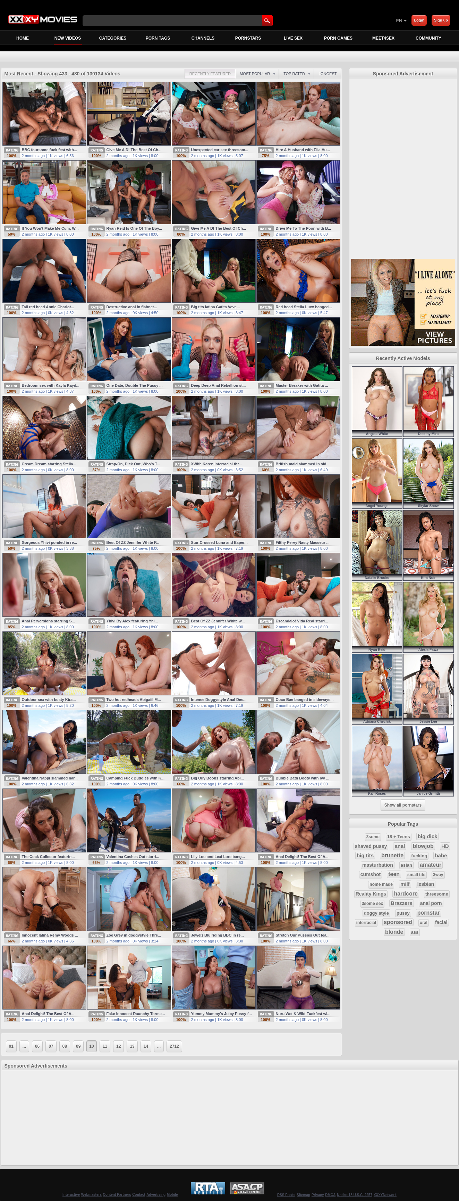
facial (441, 922)
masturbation (377, 865)
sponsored (398, 922)
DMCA (330, 1195)
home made (381, 884)
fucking (419, 855)
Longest (327, 74)
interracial (366, 922)
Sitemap (303, 1195)
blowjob (423, 846)
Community (428, 38)
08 (64, 1046)
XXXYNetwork (385, 1195)
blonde (394, 932)
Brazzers (402, 903)
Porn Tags (158, 38)
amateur (430, 865)
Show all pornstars (403, 805)
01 (11, 1046)
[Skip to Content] (314, 20)
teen (394, 874)
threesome (436, 894)
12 (118, 1046)
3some (373, 836)
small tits (416, 874)
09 (78, 1046)
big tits (365, 855)
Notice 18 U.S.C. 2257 (354, 1195)
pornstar (428, 913)
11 (105, 1046)
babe (441, 855)
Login (419, 20)
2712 (174, 1046)
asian (406, 865)
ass (415, 932)
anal (399, 846)
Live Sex (293, 38)
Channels (203, 38)
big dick (427, 836)
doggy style (376, 913)
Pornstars (248, 38)
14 (146, 1046)
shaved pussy (371, 846)
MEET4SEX (383, 38)
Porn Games (338, 38)
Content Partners (117, 1194)
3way (438, 874)
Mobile (172, 1194)
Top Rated (297, 74)
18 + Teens (398, 836)
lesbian (425, 884)
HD (445, 846)
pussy (403, 913)
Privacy (318, 1195)
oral (423, 922)
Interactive (71, 1194)
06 (37, 1046)
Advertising (155, 1194)
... (24, 1046)
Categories (112, 38)
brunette (392, 855)
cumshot (370, 874)
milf (405, 884)
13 (132, 1046)
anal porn (431, 903)
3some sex (372, 903)
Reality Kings (371, 894)
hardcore (405, 894)
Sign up (441, 20)
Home (22, 38)
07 (51, 1046)
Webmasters (91, 1194)
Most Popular (258, 74)
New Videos (68, 40)
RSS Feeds (286, 1195)
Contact (138, 1194)
